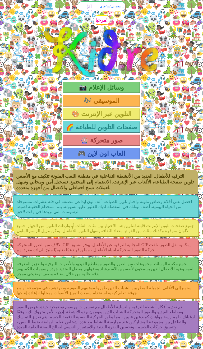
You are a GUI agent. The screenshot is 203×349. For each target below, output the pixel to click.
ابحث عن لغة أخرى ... (112, 6)
